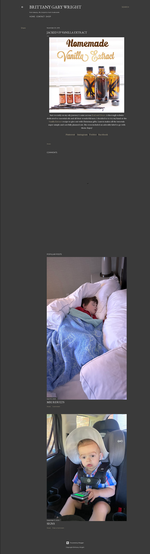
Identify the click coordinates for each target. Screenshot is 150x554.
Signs (51, 523)
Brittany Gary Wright (55, 7)
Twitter (93, 134)
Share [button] (23, 28)
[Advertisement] (87, 230)
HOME (32, 17)
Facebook (103, 134)
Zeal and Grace (98, 115)
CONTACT (40, 17)
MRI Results (55, 402)
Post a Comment (58, 528)
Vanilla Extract (55, 121)
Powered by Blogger (75, 542)
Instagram (82, 134)
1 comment (56, 406)
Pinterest (70, 134)
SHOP (48, 17)
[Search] (125, 7)
